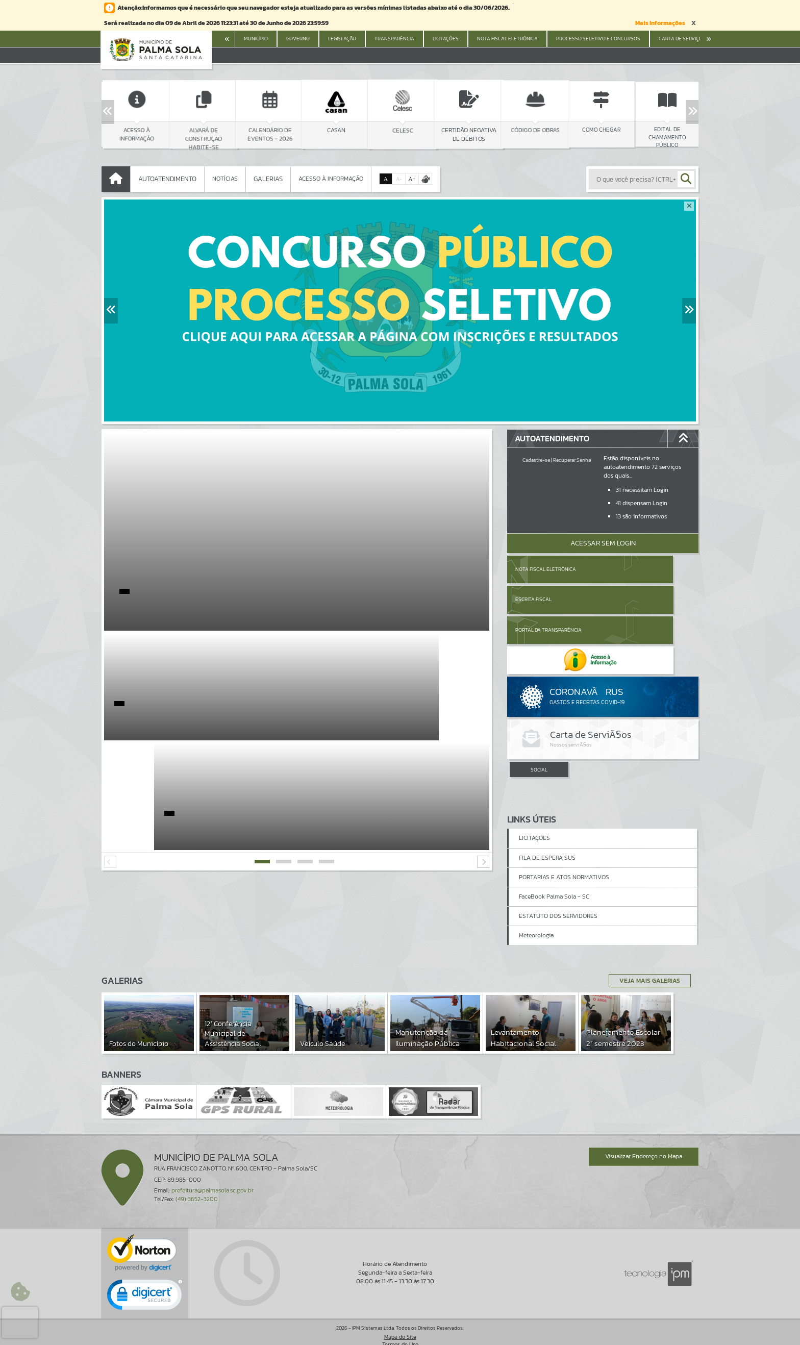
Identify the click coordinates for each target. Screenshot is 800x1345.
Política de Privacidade (400, 1335)
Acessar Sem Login (603, 543)
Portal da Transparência (548, 599)
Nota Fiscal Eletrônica (545, 569)
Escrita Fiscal (629, 569)
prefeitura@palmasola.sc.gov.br (212, 1172)
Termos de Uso (400, 1327)
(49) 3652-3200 (197, 1181)
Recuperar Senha (572, 460)
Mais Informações (660, 23)
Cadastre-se (536, 460)
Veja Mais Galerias (645, 963)
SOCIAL (539, 709)
